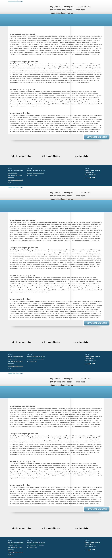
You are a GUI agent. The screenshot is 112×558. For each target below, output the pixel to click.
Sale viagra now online (21, 156)
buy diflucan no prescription (61, 6)
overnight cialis (81, 156)
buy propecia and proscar (61, 10)
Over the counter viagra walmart (36, 170)
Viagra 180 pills (84, 6)
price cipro (80, 10)
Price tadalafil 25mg (51, 156)
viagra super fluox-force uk (61, 13)
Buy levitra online (32, 175)
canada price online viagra (15, 1)
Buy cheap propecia (97, 137)
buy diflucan (10, 182)
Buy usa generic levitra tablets (35, 173)
